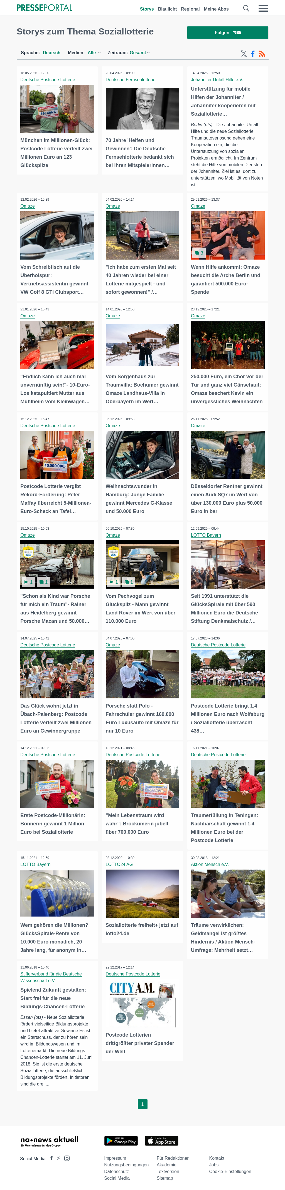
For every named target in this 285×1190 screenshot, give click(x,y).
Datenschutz (116, 1169)
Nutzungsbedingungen (126, 1163)
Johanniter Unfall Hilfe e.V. (217, 80)
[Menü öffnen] (263, 8)
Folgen (228, 33)
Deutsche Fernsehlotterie (131, 80)
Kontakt (216, 1156)
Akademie (166, 1163)
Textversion (168, 1169)
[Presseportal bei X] (57, 1157)
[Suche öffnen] (246, 8)
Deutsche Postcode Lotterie (48, 80)
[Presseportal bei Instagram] (65, 1156)
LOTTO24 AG (119, 863)
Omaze (28, 207)
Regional (190, 9)
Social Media (117, 1176)
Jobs (214, 1163)
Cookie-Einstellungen (230, 1169)
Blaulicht (167, 9)
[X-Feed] (243, 55)
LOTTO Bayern (206, 535)
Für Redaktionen (173, 1156)
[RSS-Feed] (262, 55)
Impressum (115, 1156)
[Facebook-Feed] (253, 55)
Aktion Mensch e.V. (210, 863)
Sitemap (165, 1176)
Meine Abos (216, 9)
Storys (147, 9)
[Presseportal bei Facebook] (50, 1157)
